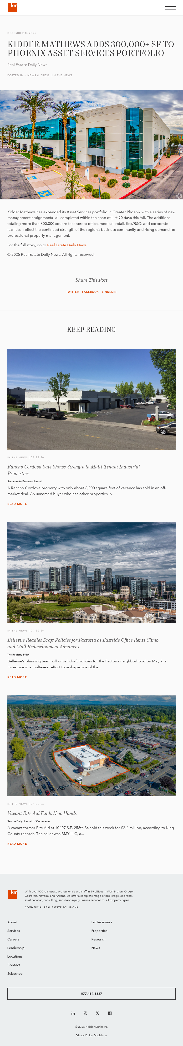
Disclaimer (100, 1035)
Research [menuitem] (99, 939)
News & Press (38, 75)
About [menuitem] (12, 922)
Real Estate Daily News (66, 245)
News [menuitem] (96, 948)
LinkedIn (109, 292)
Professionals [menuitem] (102, 922)
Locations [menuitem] (15, 956)
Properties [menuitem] (99, 931)
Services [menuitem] (13, 931)
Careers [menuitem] (13, 939)
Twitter (72, 292)
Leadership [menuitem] (16, 948)
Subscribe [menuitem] (15, 973)
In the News (62, 75)
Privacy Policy (84, 1035)
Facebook (90, 292)
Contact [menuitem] (13, 965)
